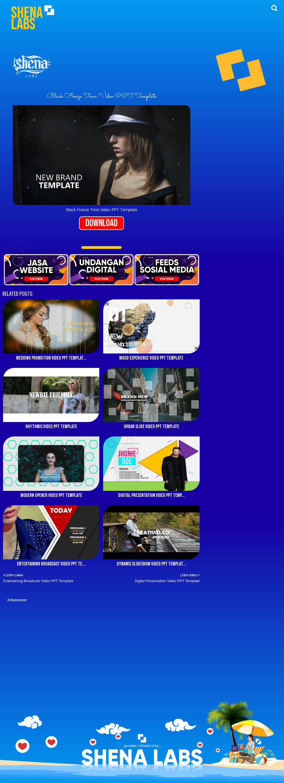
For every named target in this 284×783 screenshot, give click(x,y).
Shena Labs (27, 18)
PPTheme (19, 243)
